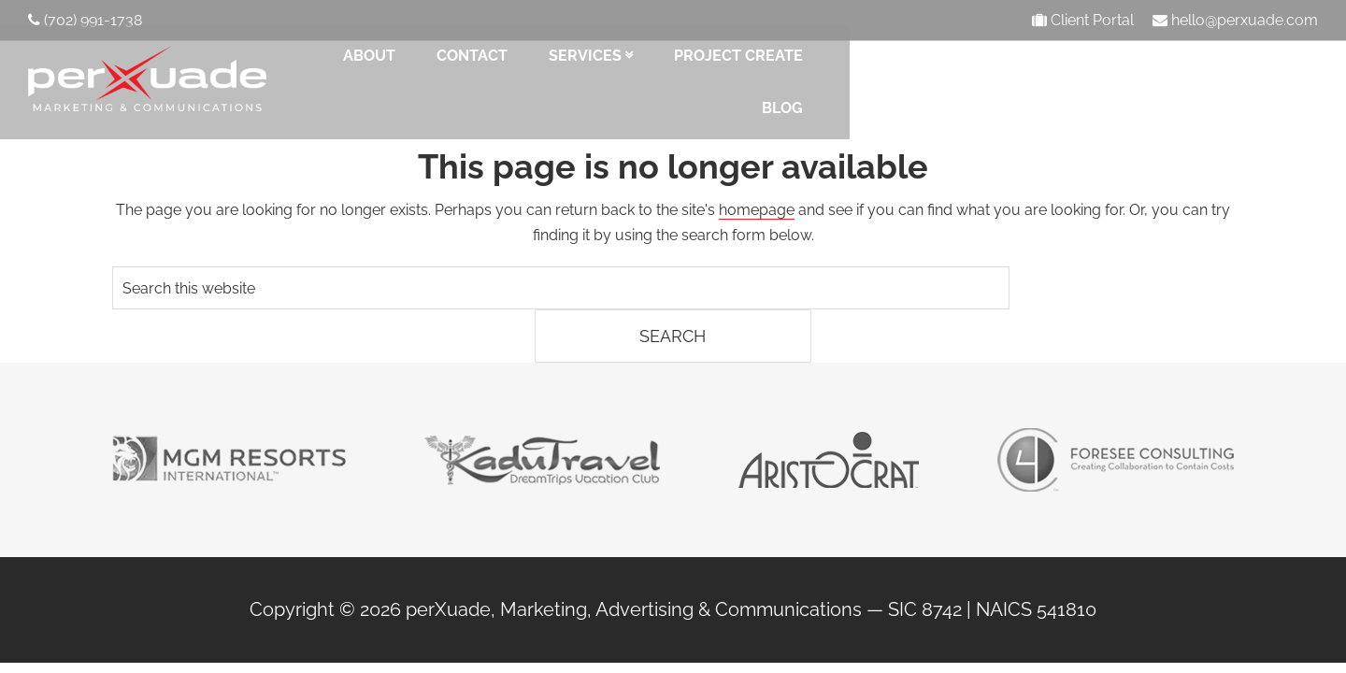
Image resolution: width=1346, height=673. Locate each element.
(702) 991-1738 (85, 20)
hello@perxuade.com (1235, 20)
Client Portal (1085, 20)
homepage (757, 202)
